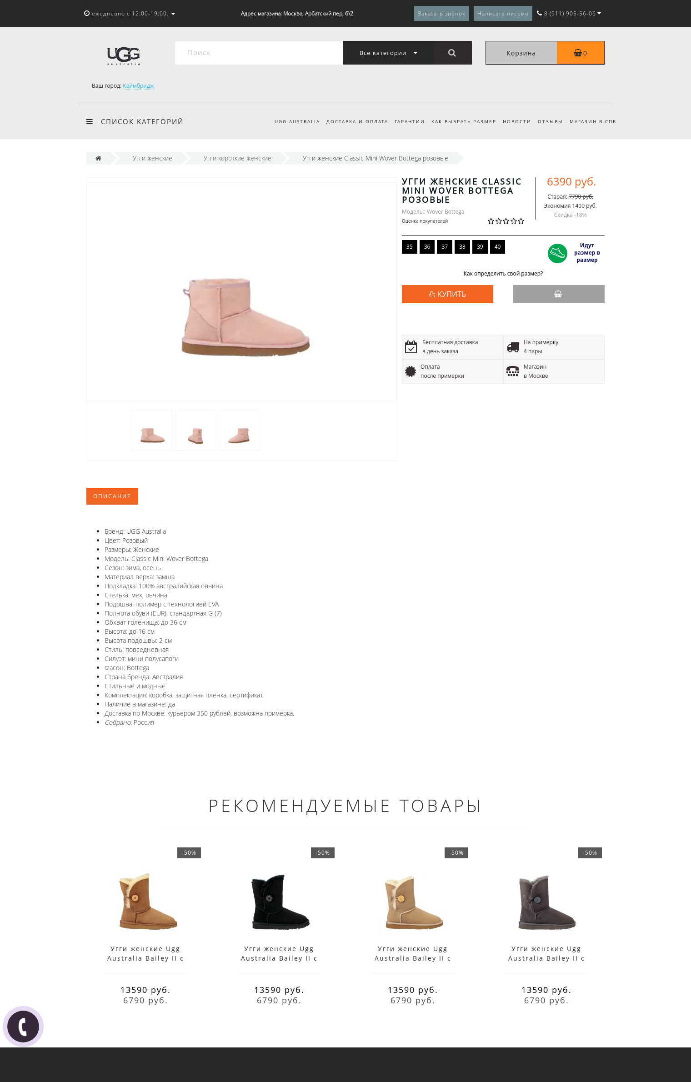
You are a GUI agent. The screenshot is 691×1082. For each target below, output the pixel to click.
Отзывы (548, 121)
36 (427, 246)
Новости (514, 121)
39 (480, 246)
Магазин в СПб (593, 121)
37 (444, 246)
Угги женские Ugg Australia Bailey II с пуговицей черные (279, 958)
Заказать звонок (442, 13)
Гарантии (404, 121)
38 (462, 246)
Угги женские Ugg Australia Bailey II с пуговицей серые (546, 958)
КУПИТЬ (452, 294)
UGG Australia (288, 121)
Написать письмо (503, 13)
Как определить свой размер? (503, 273)
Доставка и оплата (350, 121)
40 (498, 246)
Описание (112, 496)
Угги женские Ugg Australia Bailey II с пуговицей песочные (412, 958)
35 (409, 246)
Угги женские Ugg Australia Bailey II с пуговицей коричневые (146, 958)
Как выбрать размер (459, 121)
